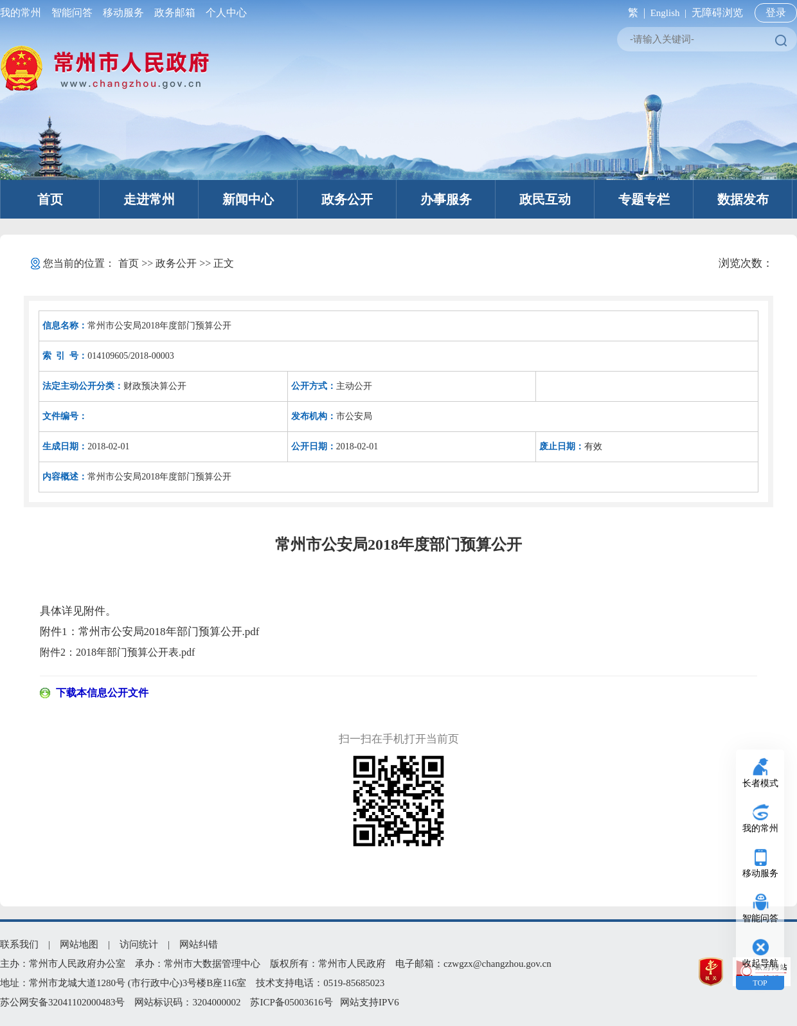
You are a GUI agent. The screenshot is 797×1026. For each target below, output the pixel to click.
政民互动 (545, 199)
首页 (50, 199)
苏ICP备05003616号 (291, 1002)
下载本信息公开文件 (102, 692)
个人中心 (224, 12)
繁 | (634, 12)
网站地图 (79, 944)
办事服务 (446, 199)
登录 (776, 12)
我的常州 (23, 12)
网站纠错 (198, 944)
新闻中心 (248, 199)
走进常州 (149, 199)
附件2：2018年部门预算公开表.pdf (117, 652)
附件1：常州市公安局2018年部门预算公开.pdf (149, 632)
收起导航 (760, 963)
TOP (760, 982)
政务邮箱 (175, 12)
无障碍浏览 (717, 12)
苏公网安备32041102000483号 (62, 1002)
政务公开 (347, 199)
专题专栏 (644, 199)
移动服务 (123, 12)
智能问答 (72, 12)
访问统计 (139, 944)
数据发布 (743, 199)
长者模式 (760, 783)
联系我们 (19, 944)
